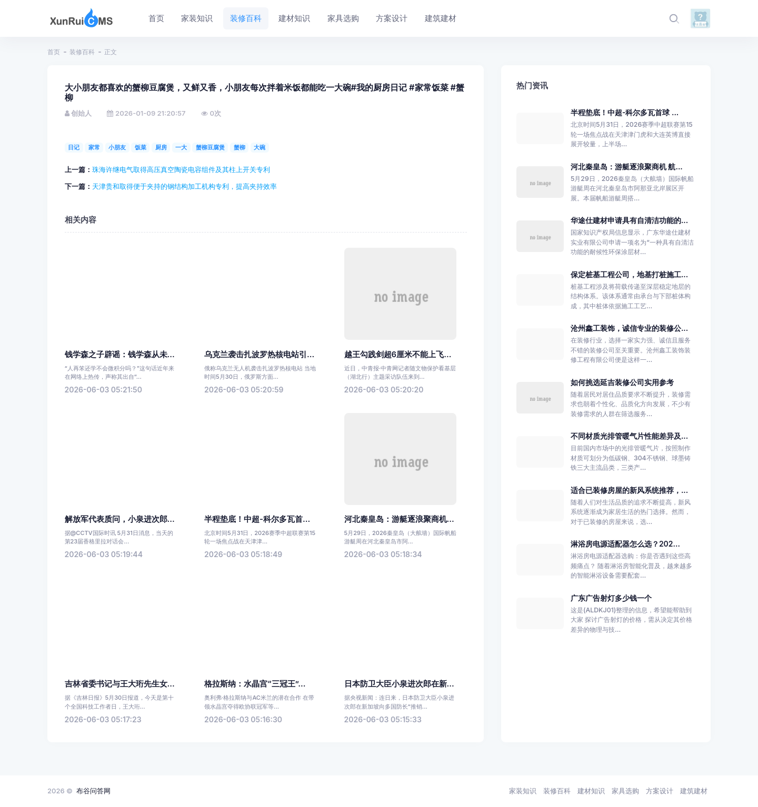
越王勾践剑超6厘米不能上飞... (398, 354)
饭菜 (140, 147)
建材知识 (591, 790)
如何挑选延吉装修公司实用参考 (622, 382)
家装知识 (522, 790)
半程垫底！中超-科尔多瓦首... (257, 519)
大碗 (259, 147)
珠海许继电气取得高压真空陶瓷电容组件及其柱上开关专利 (181, 169)
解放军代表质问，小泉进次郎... (120, 519)
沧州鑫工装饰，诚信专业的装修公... (629, 328)
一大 (181, 147)
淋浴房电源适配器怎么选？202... (625, 543)
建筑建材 (693, 790)
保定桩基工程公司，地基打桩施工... (629, 274)
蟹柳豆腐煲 (210, 147)
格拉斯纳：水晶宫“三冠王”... (255, 684)
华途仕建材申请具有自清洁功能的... (629, 220)
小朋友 (117, 147)
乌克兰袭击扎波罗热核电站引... (259, 354)
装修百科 (82, 52)
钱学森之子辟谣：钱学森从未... (120, 354)
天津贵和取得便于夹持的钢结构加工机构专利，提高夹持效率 (184, 186)
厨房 (161, 147)
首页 (53, 52)
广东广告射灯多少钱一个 (611, 597)
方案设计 (659, 790)
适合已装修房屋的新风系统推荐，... (629, 490)
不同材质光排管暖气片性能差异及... (629, 435)
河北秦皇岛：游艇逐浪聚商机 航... (627, 166)
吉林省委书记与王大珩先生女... (120, 684)
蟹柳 (239, 147)
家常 (94, 147)
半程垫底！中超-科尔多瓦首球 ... (625, 112)
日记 (73, 147)
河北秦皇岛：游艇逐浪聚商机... (399, 519)
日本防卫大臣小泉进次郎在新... (399, 684)
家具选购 (625, 790)
